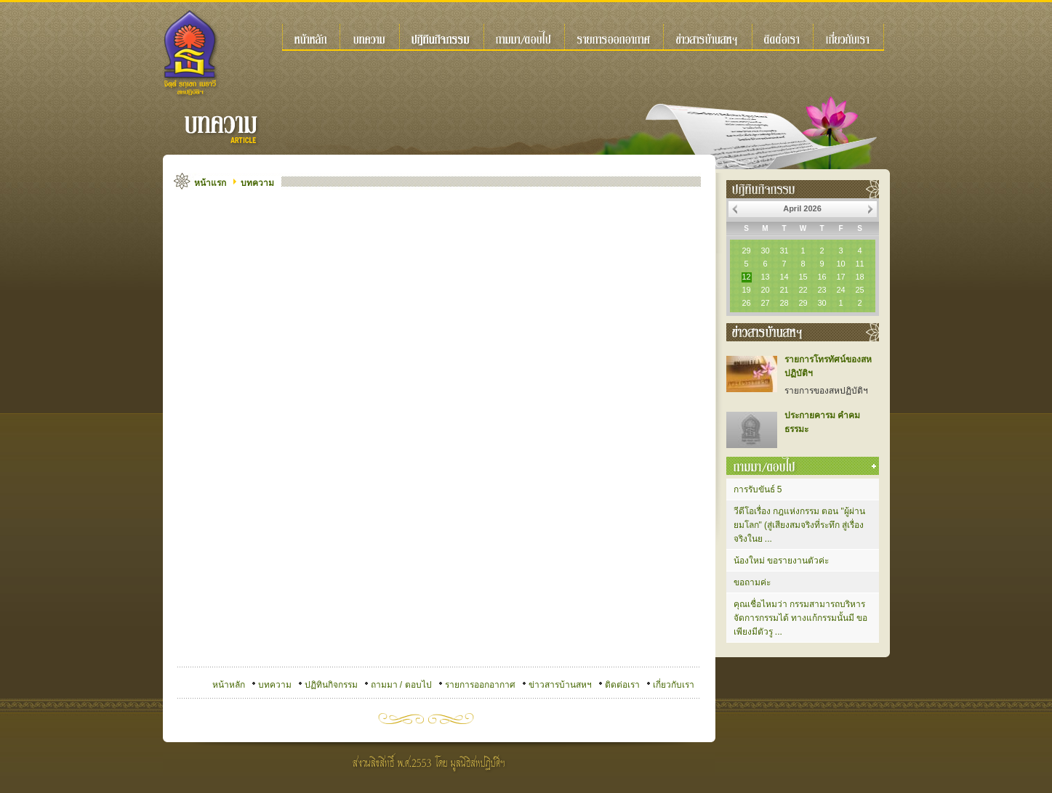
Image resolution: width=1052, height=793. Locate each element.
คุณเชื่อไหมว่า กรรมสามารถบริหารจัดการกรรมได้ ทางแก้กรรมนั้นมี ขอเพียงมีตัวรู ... (801, 618)
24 (840, 289)
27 (764, 302)
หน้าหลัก (228, 685)
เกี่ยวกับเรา (673, 685)
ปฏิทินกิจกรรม (331, 685)
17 (840, 276)
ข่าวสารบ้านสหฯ (560, 685)
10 (840, 263)
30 (764, 250)
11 (859, 263)
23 (821, 289)
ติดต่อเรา (622, 685)
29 (746, 250)
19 (746, 289)
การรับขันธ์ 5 (758, 489)
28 (783, 302)
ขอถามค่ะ (752, 582)
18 (859, 276)
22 (802, 289)
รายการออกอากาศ (480, 685)
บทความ (257, 183)
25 (859, 289)
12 (746, 276)
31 (783, 250)
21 (783, 289)
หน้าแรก (210, 183)
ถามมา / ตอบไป (401, 685)
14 (783, 276)
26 (746, 302)
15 (802, 276)
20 (764, 289)
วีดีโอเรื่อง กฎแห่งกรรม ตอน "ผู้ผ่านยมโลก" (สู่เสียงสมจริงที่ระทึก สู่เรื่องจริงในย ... (799, 525)
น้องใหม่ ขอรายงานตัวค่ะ (781, 561)
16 (821, 276)
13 (764, 276)
